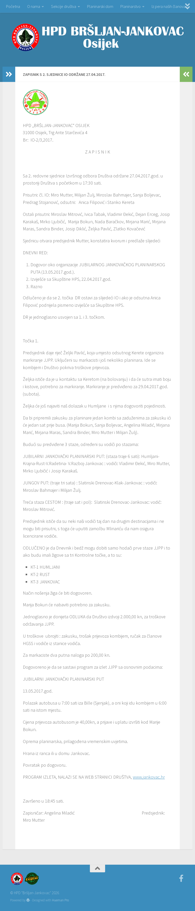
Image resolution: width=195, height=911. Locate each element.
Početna (13, 6)
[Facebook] (181, 878)
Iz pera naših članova (169, 6)
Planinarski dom (100, 6)
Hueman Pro (60, 900)
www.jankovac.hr (149, 777)
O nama (33, 6)
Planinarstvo (130, 6)
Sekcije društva (63, 6)
